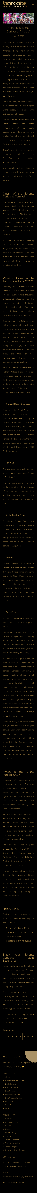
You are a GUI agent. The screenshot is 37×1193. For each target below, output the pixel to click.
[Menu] (33, 4)
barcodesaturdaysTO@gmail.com (18, 1176)
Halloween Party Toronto (15, 1150)
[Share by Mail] (32, 1036)
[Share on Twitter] (9, 1036)
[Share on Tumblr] (20, 1036)
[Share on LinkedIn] (17, 1036)
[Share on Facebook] (5, 1036)
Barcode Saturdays (25, 982)
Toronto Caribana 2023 (17, 928)
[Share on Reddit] (28, 1036)
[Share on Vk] (24, 1036)
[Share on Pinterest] (13, 1036)
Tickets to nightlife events (18, 940)
